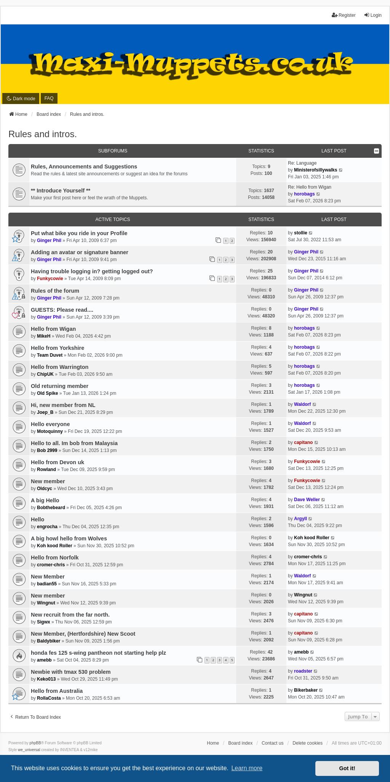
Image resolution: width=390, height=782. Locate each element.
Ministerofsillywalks (315, 170)
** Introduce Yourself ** (60, 190)
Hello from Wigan (53, 329)
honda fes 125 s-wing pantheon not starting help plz (98, 653)
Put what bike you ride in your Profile (79, 233)
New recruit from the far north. (70, 615)
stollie (300, 233)
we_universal (29, 750)
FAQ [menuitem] (49, 98)
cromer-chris (51, 564)
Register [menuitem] (344, 15)
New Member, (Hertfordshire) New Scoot (83, 634)
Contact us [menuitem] (272, 743)
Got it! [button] (347, 768)
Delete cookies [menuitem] (307, 743)
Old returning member (59, 386)
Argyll (300, 518)
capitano (303, 442)
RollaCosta (49, 698)
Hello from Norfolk (55, 557)
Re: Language (302, 163)
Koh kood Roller (54, 545)
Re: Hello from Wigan (309, 187)
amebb (44, 660)
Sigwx (43, 622)
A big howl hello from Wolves (69, 538)
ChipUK (45, 374)
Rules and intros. (42, 134)
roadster (303, 671)
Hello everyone (50, 424)
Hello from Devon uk (57, 462)
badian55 (47, 583)
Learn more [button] (246, 768)
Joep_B (45, 412)
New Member (48, 577)
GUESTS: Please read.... (62, 310)
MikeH (43, 336)
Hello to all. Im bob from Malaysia (74, 443)
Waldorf (302, 404)
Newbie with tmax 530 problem (71, 672)
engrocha (47, 526)
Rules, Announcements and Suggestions (84, 166)
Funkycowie (50, 278)
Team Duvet (49, 355)
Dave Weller (307, 499)
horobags (304, 194)
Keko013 (46, 679)
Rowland (46, 469)
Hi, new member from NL (63, 405)
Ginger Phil (49, 240)
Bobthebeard (51, 507)
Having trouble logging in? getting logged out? (92, 271)
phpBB (35, 743)
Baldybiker (48, 641)
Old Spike (47, 393)
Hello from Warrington (59, 367)
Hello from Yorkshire (57, 348)
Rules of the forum (55, 291)
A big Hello (45, 500)
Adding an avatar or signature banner (79, 252)
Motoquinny (50, 431)
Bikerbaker (306, 690)
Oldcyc (44, 488)
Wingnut (46, 603)
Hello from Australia (57, 691)
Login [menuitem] (373, 15)
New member (48, 481)
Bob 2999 (47, 450)
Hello (37, 519)
